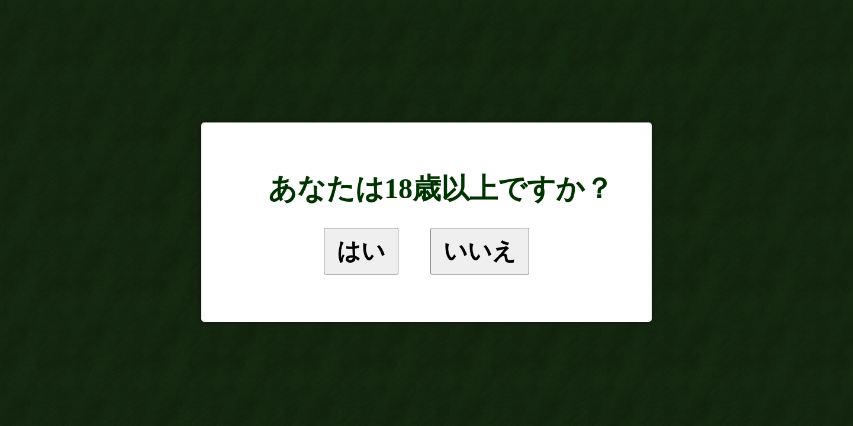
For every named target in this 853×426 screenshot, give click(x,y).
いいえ (479, 251)
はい (361, 251)
